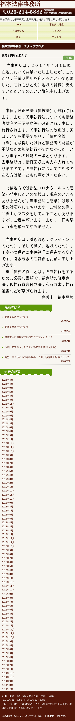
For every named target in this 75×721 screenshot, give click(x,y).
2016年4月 (7, 613)
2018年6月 (7, 514)
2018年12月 (8, 491)
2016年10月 (8, 590)
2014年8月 (7, 685)
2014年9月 (7, 681)
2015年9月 (7, 641)
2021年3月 (7, 423)
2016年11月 (8, 586)
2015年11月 (8, 633)
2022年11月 (8, 403)
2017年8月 (7, 554)
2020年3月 (7, 435)
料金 (18, 37)
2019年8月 (7, 459)
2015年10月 (8, 637)
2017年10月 (8, 546)
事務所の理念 (56, 24)
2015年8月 (7, 645)
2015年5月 (7, 653)
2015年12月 (8, 629)
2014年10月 (8, 677)
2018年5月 (7, 518)
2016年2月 (7, 621)
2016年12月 (8, 582)
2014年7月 (7, 689)
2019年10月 (8, 451)
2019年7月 (7, 463)
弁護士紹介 (18, 30)
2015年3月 (7, 661)
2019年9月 (7, 455)
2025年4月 (7, 379)
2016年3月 (7, 617)
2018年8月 (7, 506)
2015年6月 (7, 649)
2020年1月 (7, 439)
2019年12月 (8, 443)
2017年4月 (7, 570)
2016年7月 (7, 601)
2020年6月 (7, 427)
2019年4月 (7, 475)
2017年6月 (7, 562)
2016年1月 (7, 625)
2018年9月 (7, 502)
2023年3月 (7, 399)
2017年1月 (7, 578)
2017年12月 (8, 538)
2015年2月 (7, 665)
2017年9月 (7, 550)
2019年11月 (8, 447)
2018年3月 (7, 526)
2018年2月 (7, 530)
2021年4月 (7, 419)
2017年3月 (7, 574)
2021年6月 (7, 415)
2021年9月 (7, 411)
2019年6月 (7, 467)
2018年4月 (7, 522)
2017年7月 (7, 558)
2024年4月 (7, 383)
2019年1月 (7, 486)
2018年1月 (7, 534)
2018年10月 (8, 498)
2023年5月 (7, 391)
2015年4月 (7, 657)
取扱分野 (56, 30)
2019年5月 (7, 471)
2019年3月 (7, 479)
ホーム (18, 24)
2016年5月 (7, 609)
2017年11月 (8, 542)
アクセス (56, 37)
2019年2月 (7, 482)
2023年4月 (7, 395)
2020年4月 (7, 431)
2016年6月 (7, 605)
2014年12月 (8, 673)
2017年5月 (7, 566)
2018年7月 (7, 510)
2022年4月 (7, 407)
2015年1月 (7, 669)
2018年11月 (8, 494)
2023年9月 (7, 387)
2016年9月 (7, 594)
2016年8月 (7, 597)
